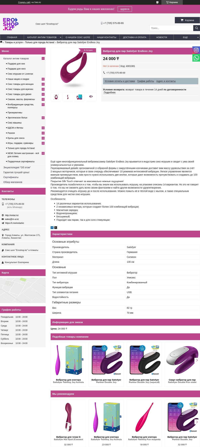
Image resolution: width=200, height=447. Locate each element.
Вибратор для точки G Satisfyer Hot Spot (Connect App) (68, 438)
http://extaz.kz (12, 215)
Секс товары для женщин (21, 84)
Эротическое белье (17, 117)
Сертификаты (10, 177)
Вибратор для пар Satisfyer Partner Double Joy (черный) (144, 381)
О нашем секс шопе (78, 37)
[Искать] (196, 28)
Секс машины (15, 122)
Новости (161, 37)
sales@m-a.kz (12, 219)
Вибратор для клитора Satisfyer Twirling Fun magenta (144, 438)
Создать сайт (24, 2)
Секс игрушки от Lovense (20, 74)
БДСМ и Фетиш (15, 127)
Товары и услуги (14, 42)
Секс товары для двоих (19, 94)
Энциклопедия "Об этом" (17, 167)
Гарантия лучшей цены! (16, 172)
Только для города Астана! (40, 42)
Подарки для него (17, 68)
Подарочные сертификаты (21, 161)
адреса (124, 9)
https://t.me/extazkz (14, 223)
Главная (12, 37)
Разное (11, 133)
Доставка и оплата (134, 37)
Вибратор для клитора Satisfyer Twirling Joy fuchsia (68, 381)
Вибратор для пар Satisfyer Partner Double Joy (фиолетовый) (106, 381)
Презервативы (15, 112)
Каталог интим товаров (42, 37)
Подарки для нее (16, 63)
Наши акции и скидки (18, 79)
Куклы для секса (16, 138)
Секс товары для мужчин (20, 89)
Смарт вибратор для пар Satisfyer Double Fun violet (182, 381)
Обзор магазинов (12, 182)
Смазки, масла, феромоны (21, 99)
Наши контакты (106, 37)
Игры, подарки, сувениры (20, 143)
